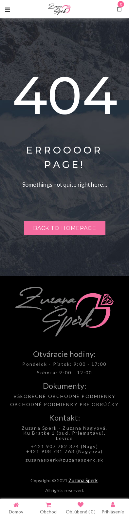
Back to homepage (64, 228)
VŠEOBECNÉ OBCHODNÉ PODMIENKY (64, 396)
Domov (16, 508)
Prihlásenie (112, 508)
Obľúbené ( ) (81, 508)
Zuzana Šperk (83, 480)
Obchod (48, 508)
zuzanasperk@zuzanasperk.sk (64, 460)
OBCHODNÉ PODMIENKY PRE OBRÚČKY (64, 404)
